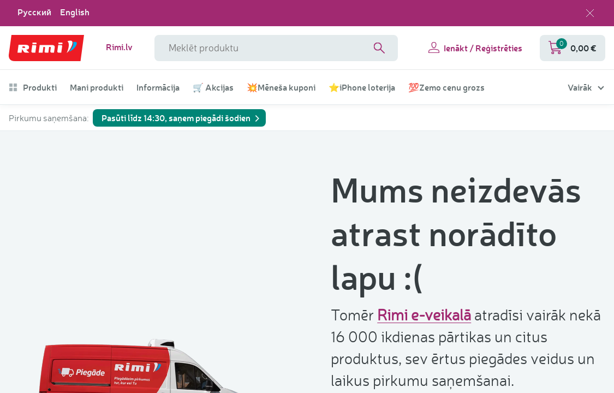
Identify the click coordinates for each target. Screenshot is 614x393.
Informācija (158, 87)
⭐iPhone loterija (362, 87)
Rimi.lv (119, 46)
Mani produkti (96, 87)
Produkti (33, 87)
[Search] (379, 48)
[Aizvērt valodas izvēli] (590, 13)
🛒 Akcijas (213, 87)
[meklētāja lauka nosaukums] (276, 48)
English (75, 12)
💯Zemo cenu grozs (446, 87)
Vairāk (580, 87)
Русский (34, 12)
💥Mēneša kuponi (281, 87)
